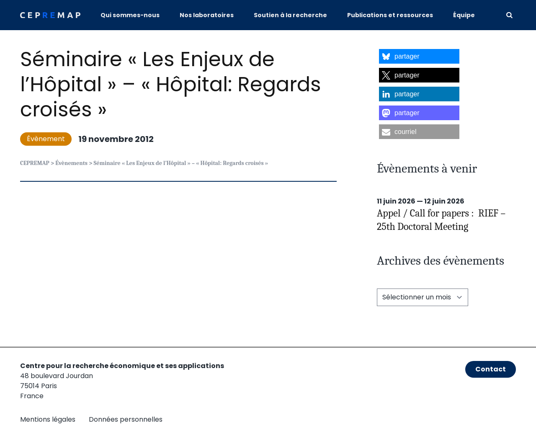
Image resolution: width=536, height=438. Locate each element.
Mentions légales (47, 419)
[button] (419, 56)
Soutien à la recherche (290, 15)
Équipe (464, 15)
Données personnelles (125, 419)
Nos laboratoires (207, 15)
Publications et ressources (390, 15)
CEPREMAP (34, 163)
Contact (490, 369)
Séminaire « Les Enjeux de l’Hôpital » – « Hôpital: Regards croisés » (170, 84)
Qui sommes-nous (130, 15)
